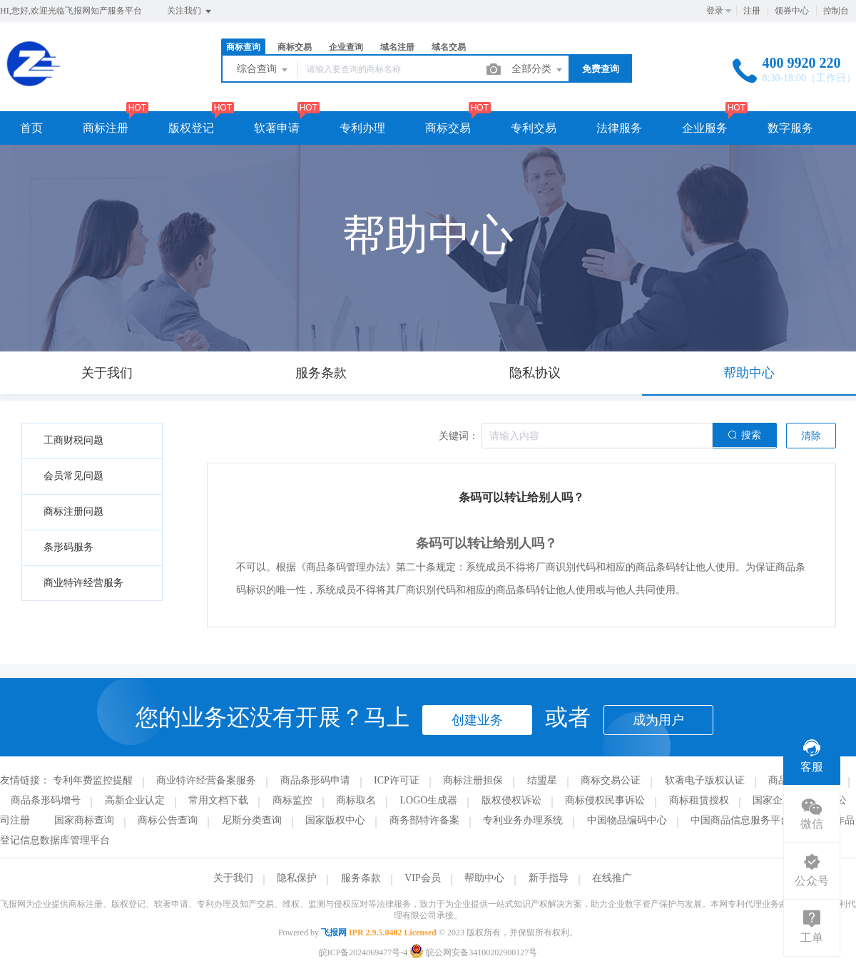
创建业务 (477, 720)
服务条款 (361, 878)
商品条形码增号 (46, 800)
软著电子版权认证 (705, 780)
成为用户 (658, 720)
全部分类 (537, 69)
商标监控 (292, 800)
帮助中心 (484, 878)
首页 (31, 128)
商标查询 (243, 47)
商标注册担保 (473, 780)
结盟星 (542, 780)
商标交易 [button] (448, 128)
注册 (751, 11)
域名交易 (449, 47)
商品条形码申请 (315, 780)
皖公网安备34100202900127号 (473, 952)
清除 (811, 436)
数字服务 (790, 128)
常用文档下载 (218, 800)
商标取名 (356, 800)
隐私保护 (297, 878)
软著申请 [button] (277, 128)
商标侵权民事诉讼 (605, 800)
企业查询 (346, 47)
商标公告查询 (168, 820)
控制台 (836, 11)
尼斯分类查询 (252, 820)
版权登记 (191, 128)
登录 (714, 11)
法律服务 (619, 128)
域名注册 (397, 47)
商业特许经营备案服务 (206, 780)
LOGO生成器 (429, 800)
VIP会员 (422, 878)
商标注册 (105, 128)
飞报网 (334, 932)
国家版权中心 (335, 820)
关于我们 (233, 878)
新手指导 (549, 878)
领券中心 (792, 11)
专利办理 (362, 128)
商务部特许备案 (424, 820)
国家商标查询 (84, 820)
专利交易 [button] (533, 128)
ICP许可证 (396, 780)
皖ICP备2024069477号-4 (363, 952)
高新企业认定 (135, 800)
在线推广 (612, 878)
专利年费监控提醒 (93, 780)
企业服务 (705, 128)
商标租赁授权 (699, 800)
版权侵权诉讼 (511, 800)
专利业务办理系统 (523, 820)
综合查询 (263, 69)
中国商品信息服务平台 (740, 820)
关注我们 (190, 11)
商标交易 (294, 47)
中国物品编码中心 (627, 820)
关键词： (459, 436)
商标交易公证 (611, 780)
